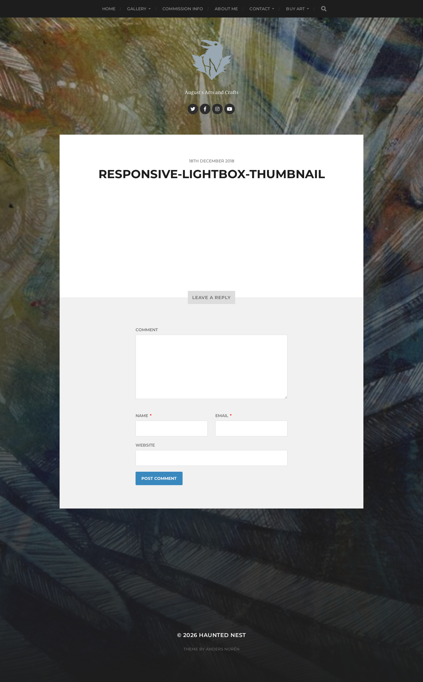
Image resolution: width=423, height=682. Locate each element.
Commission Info (182, 8)
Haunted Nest (222, 635)
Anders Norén (223, 649)
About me (226, 8)
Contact (259, 8)
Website (145, 445)
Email (223, 415)
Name (144, 415)
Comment (147, 329)
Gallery (136, 8)
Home (109, 8)
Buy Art (295, 8)
